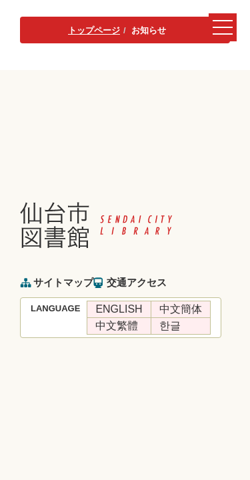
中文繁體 (116, 325)
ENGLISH (118, 309)
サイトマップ (63, 282)
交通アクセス (137, 282)
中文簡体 (180, 309)
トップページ (94, 30)
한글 (170, 325)
